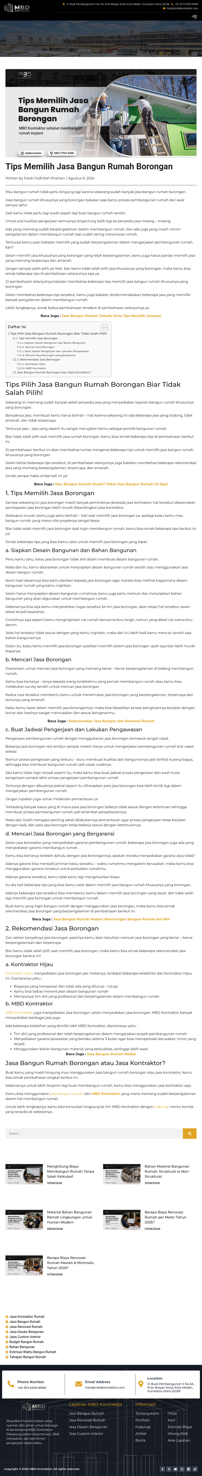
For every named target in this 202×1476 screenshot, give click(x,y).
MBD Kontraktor (19, 1013)
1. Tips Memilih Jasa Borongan (37, 338)
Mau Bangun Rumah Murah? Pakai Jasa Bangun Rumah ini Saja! (111, 484)
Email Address (97, 1382)
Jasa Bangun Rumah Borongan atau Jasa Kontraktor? (54, 372)
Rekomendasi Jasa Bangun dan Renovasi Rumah (112, 721)
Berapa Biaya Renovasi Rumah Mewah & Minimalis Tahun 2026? (70, 1263)
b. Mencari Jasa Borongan (38, 347)
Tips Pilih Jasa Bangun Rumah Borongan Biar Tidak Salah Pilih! (58, 333)
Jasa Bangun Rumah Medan (111, 1054)
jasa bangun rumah (66, 1094)
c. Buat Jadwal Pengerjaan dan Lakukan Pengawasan (55, 351)
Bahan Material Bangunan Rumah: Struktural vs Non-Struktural (167, 1171)
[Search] (190, 1133)
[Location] (141, 1384)
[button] (194, 17)
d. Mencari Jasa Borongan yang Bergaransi (49, 355)
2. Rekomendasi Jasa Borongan (38, 359)
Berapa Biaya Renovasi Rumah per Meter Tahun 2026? (165, 1217)
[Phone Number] (11, 1384)
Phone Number (30, 1382)
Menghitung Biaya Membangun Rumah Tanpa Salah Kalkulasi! (70, 1171)
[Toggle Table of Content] (102, 327)
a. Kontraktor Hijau (34, 364)
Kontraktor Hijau (19, 973)
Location (155, 1378)
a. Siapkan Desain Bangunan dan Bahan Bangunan (53, 342)
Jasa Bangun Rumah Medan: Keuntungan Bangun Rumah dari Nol (111, 919)
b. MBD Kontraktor (34, 368)
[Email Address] (78, 1384)
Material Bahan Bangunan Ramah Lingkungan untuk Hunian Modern (69, 1217)
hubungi (161, 1107)
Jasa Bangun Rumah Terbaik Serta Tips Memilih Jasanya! (111, 316)
